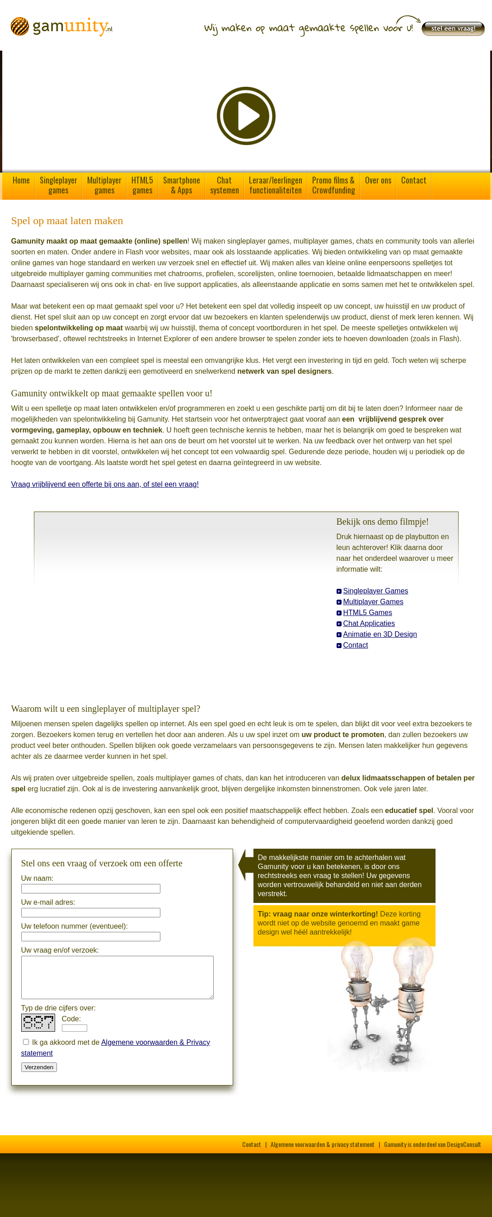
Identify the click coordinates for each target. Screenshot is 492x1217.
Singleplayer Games (375, 591)
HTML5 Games (367, 612)
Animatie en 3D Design (380, 634)
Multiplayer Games (373, 602)
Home (21, 180)
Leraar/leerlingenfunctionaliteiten (275, 185)
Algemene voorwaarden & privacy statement (323, 1144)
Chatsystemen (224, 185)
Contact (413, 180)
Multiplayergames (104, 185)
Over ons (378, 180)
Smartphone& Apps (181, 185)
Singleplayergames (58, 185)
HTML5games (142, 185)
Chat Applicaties (369, 623)
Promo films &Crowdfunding (333, 185)
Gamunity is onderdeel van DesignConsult (432, 1144)
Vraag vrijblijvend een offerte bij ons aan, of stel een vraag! (105, 484)
